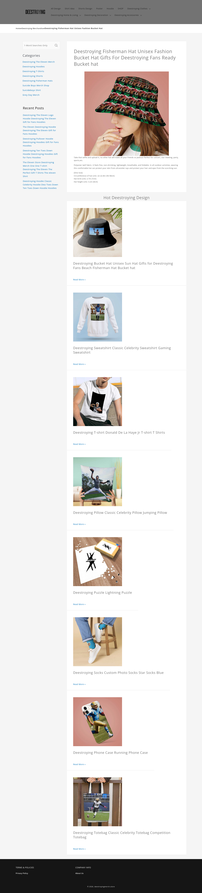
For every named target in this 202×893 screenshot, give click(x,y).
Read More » (79, 279)
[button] (138, 8)
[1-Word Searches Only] (38, 45)
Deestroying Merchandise (33, 28)
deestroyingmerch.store (104, 886)
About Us (79, 873)
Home (18, 28)
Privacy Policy (22, 873)
